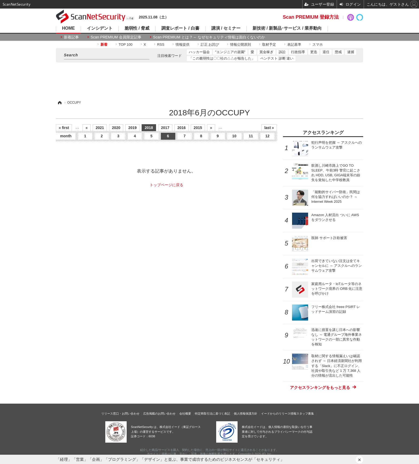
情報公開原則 (240, 44)
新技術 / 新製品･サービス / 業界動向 (287, 28)
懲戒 (338, 52)
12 (267, 136)
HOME (68, 28)
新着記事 (71, 37)
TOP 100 (126, 44)
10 (234, 136)
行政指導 (298, 52)
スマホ (317, 44)
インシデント (99, 28)
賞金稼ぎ (266, 52)
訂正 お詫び (210, 44)
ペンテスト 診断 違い (276, 58)
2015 (198, 128)
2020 (116, 128)
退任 (326, 52)
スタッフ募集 (305, 413)
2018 (149, 128)
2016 (181, 128)
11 (251, 136)
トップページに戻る (166, 185)
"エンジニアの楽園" (230, 52)
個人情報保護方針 (245, 413)
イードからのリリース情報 (278, 413)
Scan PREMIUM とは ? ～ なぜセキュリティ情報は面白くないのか (209, 37)
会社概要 (185, 413)
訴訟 (282, 52)
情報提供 (182, 44)
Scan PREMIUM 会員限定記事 (116, 37)
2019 (132, 128)
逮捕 (350, 52)
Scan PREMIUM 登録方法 (311, 17)
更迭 (313, 52)
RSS (160, 44)
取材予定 (269, 44)
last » (269, 128)
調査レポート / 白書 (180, 28)
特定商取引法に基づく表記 (212, 413)
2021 (100, 128)
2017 (165, 128)
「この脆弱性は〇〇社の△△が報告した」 (222, 58)
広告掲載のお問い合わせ (159, 413)
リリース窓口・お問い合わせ (120, 413)
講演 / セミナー (225, 28)
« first (64, 128)
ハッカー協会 (199, 52)
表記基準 (294, 44)
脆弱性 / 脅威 (137, 28)
